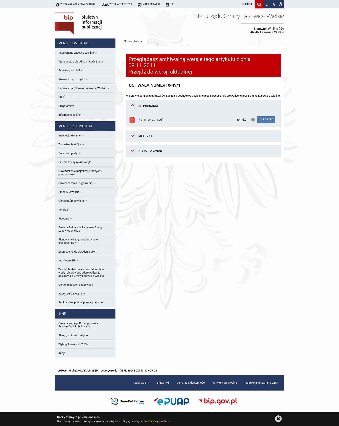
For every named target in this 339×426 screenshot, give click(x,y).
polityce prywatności (159, 421)
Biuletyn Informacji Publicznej (90, 23)
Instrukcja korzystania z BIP (261, 382)
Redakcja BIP (141, 382)
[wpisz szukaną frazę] (236, 4)
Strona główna (133, 41)
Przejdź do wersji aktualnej (160, 72)
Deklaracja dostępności (190, 382)
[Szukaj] (259, 4)
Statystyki (163, 382)
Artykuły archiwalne (225, 382)
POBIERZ (266, 119)
